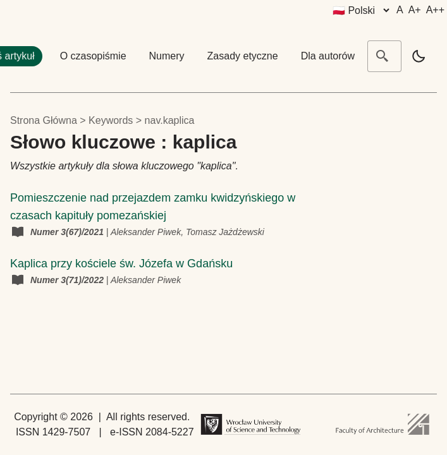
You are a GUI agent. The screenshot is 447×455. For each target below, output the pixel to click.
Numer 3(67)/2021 (68, 232)
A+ (414, 9)
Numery (167, 56)
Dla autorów (328, 56)
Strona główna (43, 120)
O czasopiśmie (93, 56)
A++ (435, 9)
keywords (111, 120)
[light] (418, 56)
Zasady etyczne (242, 56)
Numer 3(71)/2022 (68, 280)
